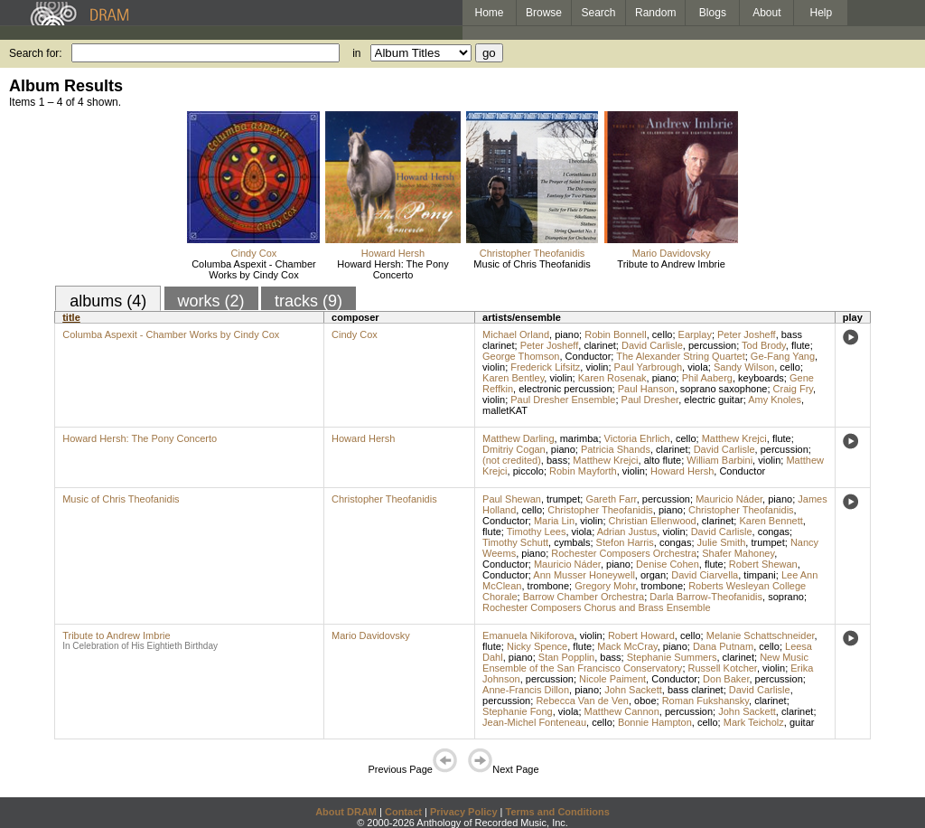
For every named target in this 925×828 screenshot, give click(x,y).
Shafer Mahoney (738, 553)
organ (653, 574)
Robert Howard (641, 635)
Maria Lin (554, 520)
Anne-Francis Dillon (525, 689)
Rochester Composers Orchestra (623, 553)
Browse (544, 12)
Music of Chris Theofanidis (531, 264)
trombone (548, 585)
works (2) (211, 301)
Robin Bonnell (615, 334)
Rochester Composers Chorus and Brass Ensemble (596, 607)
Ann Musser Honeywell (584, 574)
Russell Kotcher (722, 668)
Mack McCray (627, 646)
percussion (712, 345)
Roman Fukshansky (705, 700)
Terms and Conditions (558, 811)
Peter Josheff (746, 334)
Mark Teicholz (754, 722)
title (71, 317)
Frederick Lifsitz (545, 367)
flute (800, 345)
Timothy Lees (536, 531)
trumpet (563, 499)
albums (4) (108, 301)
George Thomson (520, 356)
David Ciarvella (704, 574)
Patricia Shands (615, 449)
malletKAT (505, 410)
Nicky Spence (537, 646)
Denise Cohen (667, 564)
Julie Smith (721, 542)
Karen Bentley (513, 377)
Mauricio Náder (729, 499)
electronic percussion (565, 388)
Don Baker (726, 678)
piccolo (528, 471)
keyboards (761, 377)
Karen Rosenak (612, 377)
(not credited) (511, 460)
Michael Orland (515, 334)
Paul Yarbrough (648, 367)
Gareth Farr (610, 499)
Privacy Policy (464, 811)
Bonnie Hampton (655, 722)
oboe (645, 700)
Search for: (35, 53)
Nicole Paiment (612, 678)
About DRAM (346, 811)
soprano (786, 596)
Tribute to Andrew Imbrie (670, 264)
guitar (802, 722)
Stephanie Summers (672, 657)
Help (821, 12)
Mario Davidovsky (671, 253)
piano (567, 334)
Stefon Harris (625, 542)
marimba (579, 438)
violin (493, 367)
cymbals (572, 542)
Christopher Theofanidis (532, 253)
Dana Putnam (723, 646)
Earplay (695, 334)
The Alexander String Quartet (680, 356)
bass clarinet (696, 689)
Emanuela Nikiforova (528, 635)
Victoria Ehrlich (637, 438)
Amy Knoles (774, 399)
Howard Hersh (393, 253)
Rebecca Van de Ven (582, 700)
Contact (403, 811)
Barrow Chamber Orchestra (584, 596)
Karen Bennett (770, 520)
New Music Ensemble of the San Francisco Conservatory (645, 662)
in (356, 53)
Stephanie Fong (517, 711)
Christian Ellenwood (652, 520)
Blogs (712, 12)
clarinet (599, 345)
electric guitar (713, 399)
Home (488, 12)
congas (774, 531)
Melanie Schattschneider (760, 635)
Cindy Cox (254, 253)
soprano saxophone (724, 388)
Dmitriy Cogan (514, 449)
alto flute (663, 460)
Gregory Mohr (605, 585)
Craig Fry (793, 388)
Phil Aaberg (707, 377)
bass (557, 460)
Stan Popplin (566, 657)
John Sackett (633, 689)
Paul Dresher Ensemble (562, 399)
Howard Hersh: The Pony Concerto (392, 269)
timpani (759, 574)
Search (599, 12)
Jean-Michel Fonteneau (534, 722)
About (766, 12)
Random (655, 12)
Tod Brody (764, 345)
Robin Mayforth (583, 471)
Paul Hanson (646, 388)
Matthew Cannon (621, 711)
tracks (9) (308, 301)
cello (662, 334)
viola (697, 367)
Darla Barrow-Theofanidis (705, 596)
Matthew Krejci (734, 438)
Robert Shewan (763, 564)
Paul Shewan (511, 499)
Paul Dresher (650, 399)
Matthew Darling (518, 438)
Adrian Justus (627, 531)
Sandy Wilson (744, 367)
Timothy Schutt (515, 542)
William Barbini (719, 460)
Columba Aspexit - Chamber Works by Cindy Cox (254, 269)
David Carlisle (652, 345)
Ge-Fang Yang (783, 356)
